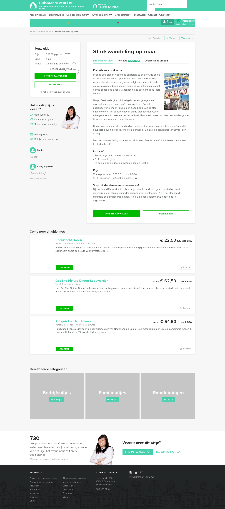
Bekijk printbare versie (44, 140)
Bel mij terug (39, 135)
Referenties (35, 489)
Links (32, 500)
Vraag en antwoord (72, 482)
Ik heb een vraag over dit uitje (55, 92)
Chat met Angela (41, 120)
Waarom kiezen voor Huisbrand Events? (49, 459)
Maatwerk (142, 15)
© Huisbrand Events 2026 (141, 476)
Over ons (67, 493)
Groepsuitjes (124, 15)
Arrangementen (102, 15)
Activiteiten (68, 489)
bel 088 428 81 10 (168, 452)
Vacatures (34, 493)
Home (32, 31)
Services (34, 497)
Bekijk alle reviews (40, 179)
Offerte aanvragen (55, 76)
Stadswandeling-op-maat (66, 31)
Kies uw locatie (38, 15)
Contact (155, 15)
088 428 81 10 (183, 23)
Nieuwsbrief (35, 485)
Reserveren (55, 85)
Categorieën (69, 485)
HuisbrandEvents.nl (65, 5)
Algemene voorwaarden (74, 478)
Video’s (66, 497)
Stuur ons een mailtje (44, 125)
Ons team (168, 15)
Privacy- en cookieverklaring (43, 478)
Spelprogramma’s (77, 15)
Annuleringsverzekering (41, 482)
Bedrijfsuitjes (57, 15)
